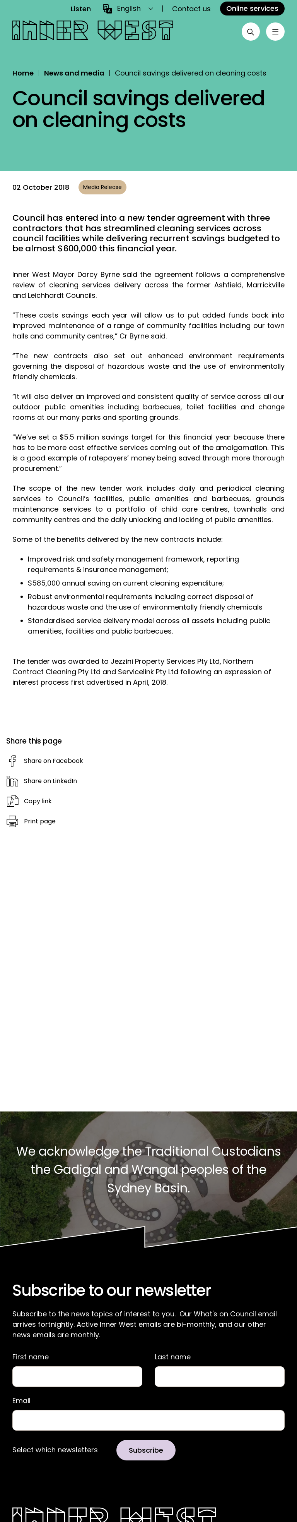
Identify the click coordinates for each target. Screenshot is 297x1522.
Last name (173, 1357)
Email (21, 1400)
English (129, 8)
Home (23, 73)
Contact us (191, 9)
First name (30, 1357)
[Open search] (250, 31)
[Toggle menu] (275, 31)
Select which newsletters (55, 1450)
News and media (74, 73)
